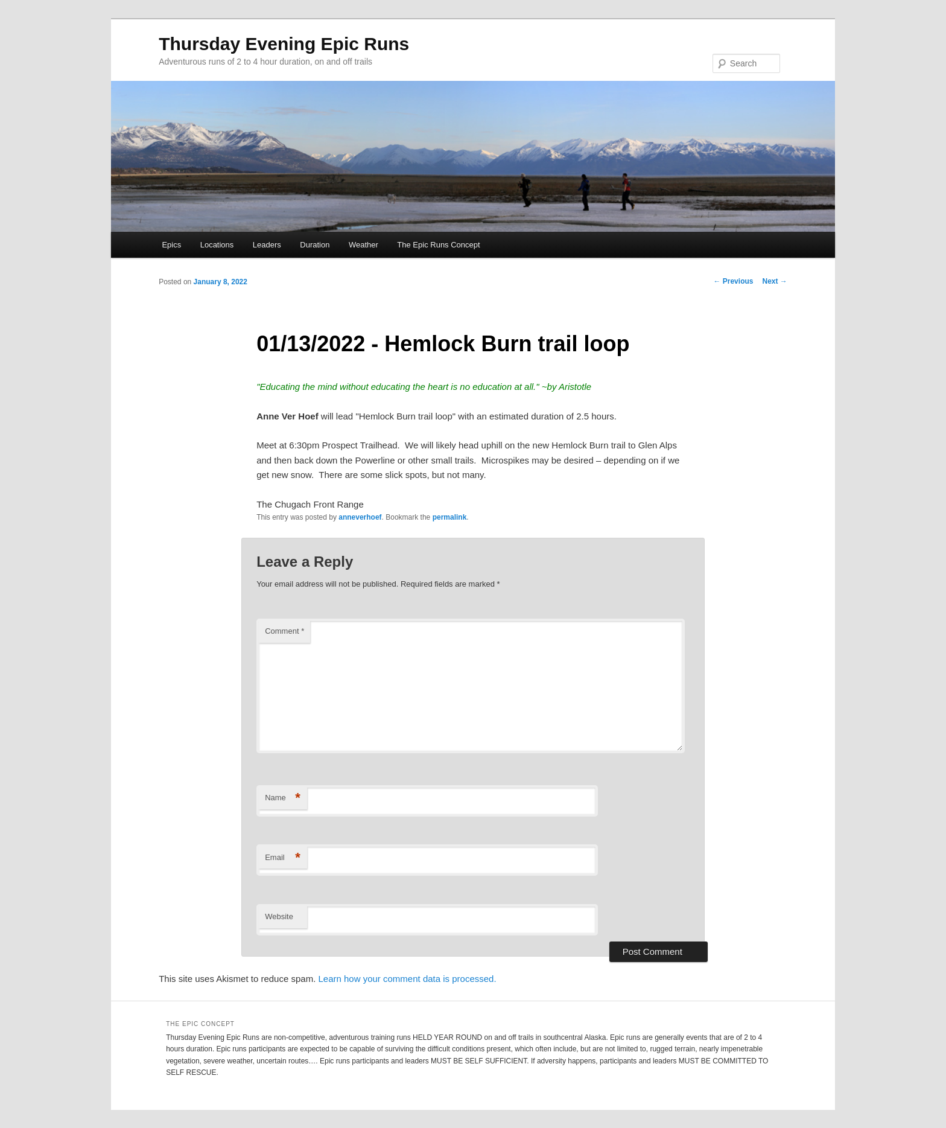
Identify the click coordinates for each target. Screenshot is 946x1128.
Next (774, 281)
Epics (171, 244)
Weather (363, 244)
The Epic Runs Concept (438, 244)
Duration (314, 244)
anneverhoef (359, 517)
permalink (450, 517)
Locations (217, 244)
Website (279, 916)
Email (282, 858)
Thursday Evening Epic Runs (284, 44)
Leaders (267, 244)
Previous (733, 281)
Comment (284, 631)
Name (282, 798)
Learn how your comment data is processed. (407, 978)
